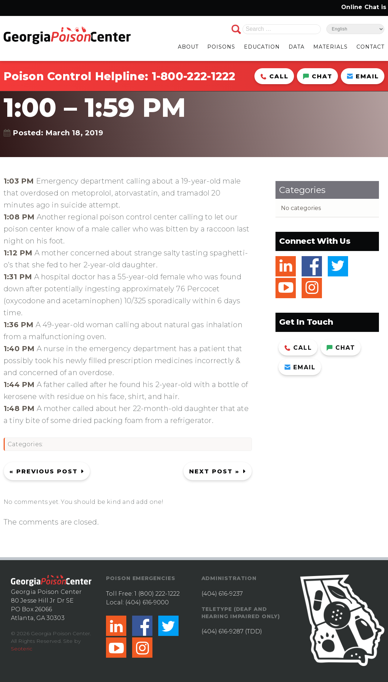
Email (363, 76)
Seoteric (21, 648)
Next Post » (214, 471)
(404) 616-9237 (222, 593)
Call (275, 76)
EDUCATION (262, 47)
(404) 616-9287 (222, 631)
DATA (297, 47)
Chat (317, 76)
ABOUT (188, 47)
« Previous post (43, 471)
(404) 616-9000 (147, 602)
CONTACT (370, 47)
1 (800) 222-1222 (157, 593)
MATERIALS (330, 47)
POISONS (221, 47)
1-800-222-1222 (194, 76)
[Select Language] (355, 29)
